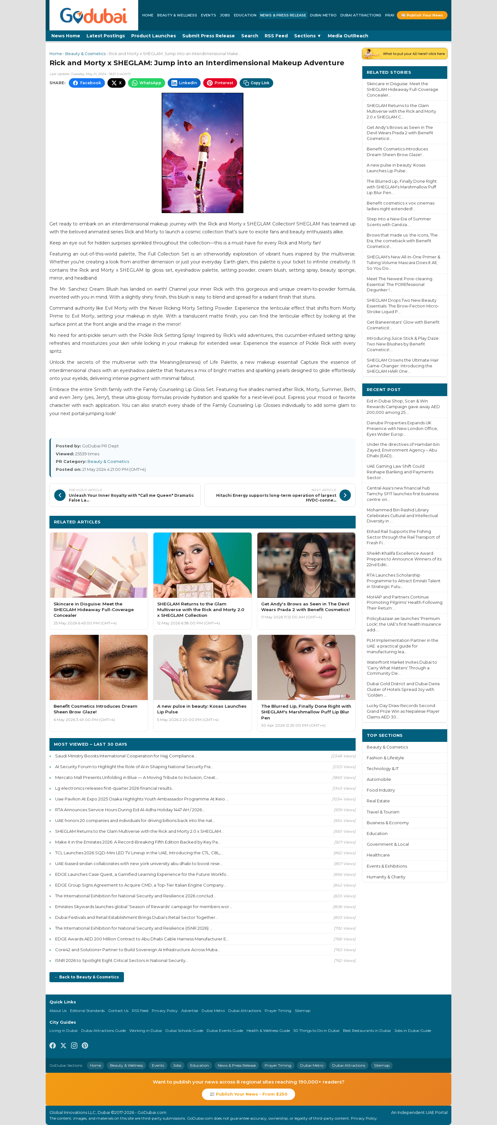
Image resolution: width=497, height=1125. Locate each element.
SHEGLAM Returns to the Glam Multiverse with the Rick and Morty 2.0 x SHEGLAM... (139, 831)
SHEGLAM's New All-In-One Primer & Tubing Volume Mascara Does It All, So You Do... (403, 263)
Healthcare (378, 855)
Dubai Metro (323, 15)
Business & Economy (388, 822)
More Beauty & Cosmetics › (320, 521)
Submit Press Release (208, 36)
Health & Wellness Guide (268, 1030)
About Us (58, 1010)
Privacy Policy (165, 1010)
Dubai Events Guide (225, 1030)
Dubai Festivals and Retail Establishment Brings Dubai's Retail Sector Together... (136, 917)
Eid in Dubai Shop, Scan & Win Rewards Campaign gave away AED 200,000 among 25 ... (403, 407)
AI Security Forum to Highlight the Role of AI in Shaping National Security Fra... (134, 766)
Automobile (379, 779)
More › (435, 72)
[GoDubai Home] (93, 15)
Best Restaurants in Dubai (367, 1030)
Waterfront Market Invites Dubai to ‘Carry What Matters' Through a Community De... (402, 668)
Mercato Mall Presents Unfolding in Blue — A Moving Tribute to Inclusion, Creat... (136, 777)
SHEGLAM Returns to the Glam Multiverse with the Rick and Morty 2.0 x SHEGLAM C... (401, 111)
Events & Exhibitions (387, 866)
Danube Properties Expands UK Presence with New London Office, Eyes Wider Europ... (402, 428)
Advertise (189, 1010)
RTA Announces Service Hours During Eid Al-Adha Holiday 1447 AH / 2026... (130, 809)
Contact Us (118, 1010)
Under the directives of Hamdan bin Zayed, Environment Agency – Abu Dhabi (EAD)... (403, 450)
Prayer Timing (278, 1010)
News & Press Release (283, 15)
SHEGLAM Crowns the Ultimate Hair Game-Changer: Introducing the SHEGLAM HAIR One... (403, 366)
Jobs (225, 15)
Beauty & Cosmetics (85, 53)
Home (147, 15)
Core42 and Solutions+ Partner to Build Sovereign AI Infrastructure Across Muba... (137, 949)
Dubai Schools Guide (184, 1030)
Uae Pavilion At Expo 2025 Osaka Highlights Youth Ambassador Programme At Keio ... (142, 798)
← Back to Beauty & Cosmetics (87, 977)
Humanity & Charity (386, 877)
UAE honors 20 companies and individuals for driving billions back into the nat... (135, 820)
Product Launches (153, 36)
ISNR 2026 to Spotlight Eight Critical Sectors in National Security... (121, 960)
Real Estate (378, 801)
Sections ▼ (307, 36)
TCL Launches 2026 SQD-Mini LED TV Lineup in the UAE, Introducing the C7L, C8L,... (139, 852)
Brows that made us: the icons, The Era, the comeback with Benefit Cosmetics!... (402, 241)
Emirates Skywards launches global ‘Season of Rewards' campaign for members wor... (143, 906)
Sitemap (302, 1010)
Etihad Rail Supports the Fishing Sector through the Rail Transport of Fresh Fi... (403, 537)
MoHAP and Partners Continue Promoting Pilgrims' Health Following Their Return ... (404, 603)
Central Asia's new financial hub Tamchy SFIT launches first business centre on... (403, 494)
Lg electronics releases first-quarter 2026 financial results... (114, 788)
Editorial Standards (87, 1010)
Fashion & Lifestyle (385, 757)
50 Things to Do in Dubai (316, 1030)
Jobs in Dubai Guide (412, 1030)
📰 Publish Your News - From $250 (248, 1094)
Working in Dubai (145, 1030)
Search (249, 36)
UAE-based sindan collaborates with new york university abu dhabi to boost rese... (139, 863)
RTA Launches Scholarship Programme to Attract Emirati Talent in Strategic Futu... (404, 581)
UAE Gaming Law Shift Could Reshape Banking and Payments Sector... (400, 472)
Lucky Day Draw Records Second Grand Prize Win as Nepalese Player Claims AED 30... (403, 711)
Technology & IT (383, 768)
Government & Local (388, 844)
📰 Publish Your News (422, 15)
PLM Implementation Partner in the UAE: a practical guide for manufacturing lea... (402, 646)
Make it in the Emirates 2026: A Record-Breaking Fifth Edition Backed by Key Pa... (138, 841)
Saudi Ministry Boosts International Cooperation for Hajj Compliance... (126, 755)
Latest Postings (106, 36)
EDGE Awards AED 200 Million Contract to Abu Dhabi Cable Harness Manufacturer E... (142, 938)
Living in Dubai (63, 1030)
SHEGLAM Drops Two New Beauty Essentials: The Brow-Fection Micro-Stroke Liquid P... (403, 306)
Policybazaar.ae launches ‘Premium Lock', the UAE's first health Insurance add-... (404, 624)
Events (208, 15)
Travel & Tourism (383, 812)
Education (245, 15)
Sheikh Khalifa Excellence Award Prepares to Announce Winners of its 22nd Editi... (404, 559)
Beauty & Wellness (177, 15)
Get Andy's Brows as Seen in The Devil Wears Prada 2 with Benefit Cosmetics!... (400, 133)
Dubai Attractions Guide (103, 1030)
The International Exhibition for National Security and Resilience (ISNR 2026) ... (133, 928)
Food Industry (381, 790)
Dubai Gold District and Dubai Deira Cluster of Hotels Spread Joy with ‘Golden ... (403, 689)
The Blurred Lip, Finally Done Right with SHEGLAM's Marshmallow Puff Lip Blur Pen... (402, 187)
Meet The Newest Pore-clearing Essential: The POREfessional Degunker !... (399, 284)
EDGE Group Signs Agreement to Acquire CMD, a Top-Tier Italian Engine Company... (140, 885)
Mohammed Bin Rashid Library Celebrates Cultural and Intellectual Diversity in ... (402, 516)
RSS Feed (276, 36)
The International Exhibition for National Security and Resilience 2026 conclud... (135, 895)
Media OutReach (348, 36)
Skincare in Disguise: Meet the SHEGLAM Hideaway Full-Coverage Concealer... (402, 89)
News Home (65, 36)
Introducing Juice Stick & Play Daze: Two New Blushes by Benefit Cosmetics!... (403, 344)
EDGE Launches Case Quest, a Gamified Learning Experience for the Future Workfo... (142, 874)
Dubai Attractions (360, 15)
